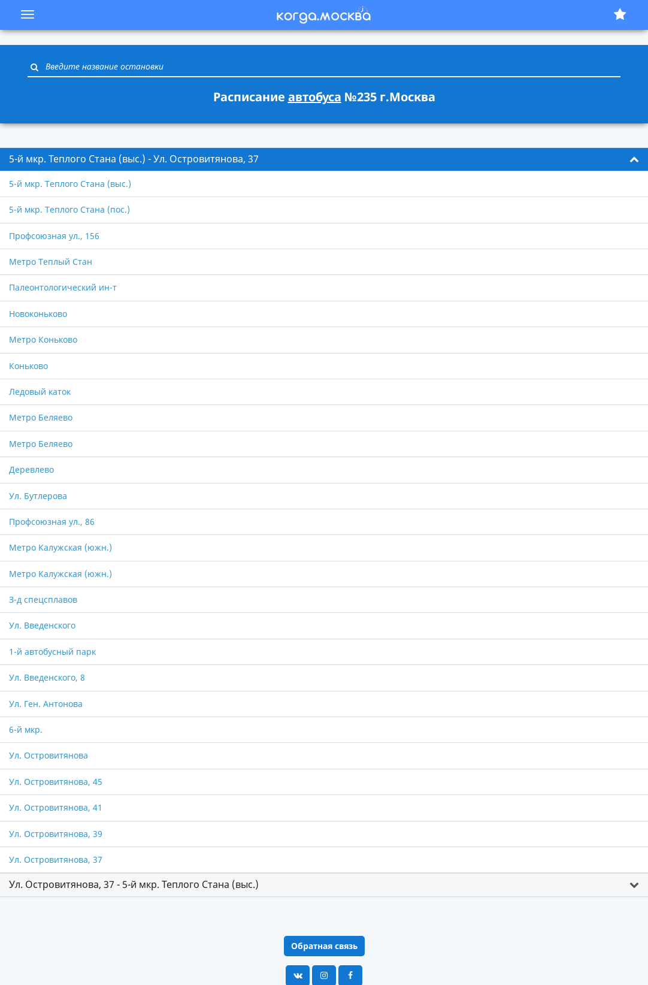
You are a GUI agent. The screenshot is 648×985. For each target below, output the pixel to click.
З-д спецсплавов (43, 599)
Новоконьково (38, 313)
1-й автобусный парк (52, 651)
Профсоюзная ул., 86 (52, 521)
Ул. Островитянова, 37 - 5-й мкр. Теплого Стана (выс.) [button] (134, 884)
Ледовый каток (40, 391)
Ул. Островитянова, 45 (55, 781)
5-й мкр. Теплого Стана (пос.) (69, 209)
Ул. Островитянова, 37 (55, 859)
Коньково (28, 365)
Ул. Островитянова (48, 755)
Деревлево (31, 469)
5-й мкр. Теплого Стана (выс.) (70, 183)
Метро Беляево (40, 417)
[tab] (324, 159)
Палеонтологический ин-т (63, 287)
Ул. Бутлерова (38, 495)
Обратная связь (324, 945)
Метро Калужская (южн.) (60, 547)
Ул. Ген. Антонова (46, 703)
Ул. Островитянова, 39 (55, 833)
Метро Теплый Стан (50, 261)
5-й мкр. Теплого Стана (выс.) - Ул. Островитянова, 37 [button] (134, 158)
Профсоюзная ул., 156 (54, 235)
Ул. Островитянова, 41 (55, 807)
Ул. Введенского (42, 625)
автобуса (314, 97)
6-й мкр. (26, 729)
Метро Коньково (43, 339)
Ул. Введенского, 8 (47, 677)
